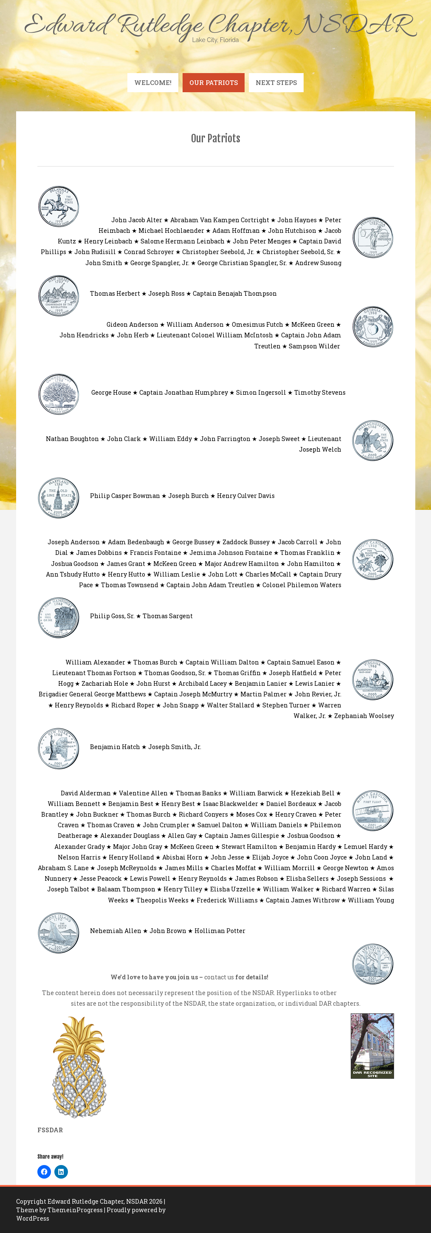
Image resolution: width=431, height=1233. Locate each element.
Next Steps (276, 82)
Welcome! (153, 82)
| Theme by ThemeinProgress (90, 1205)
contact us (219, 977)
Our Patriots (213, 82)
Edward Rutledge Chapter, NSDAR (215, 26)
